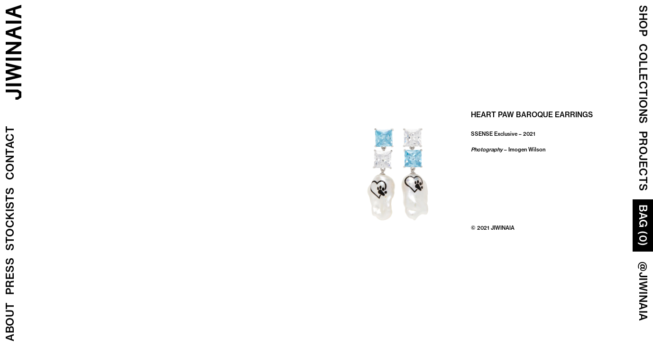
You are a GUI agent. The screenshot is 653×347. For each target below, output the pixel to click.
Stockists (10, 219)
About (10, 322)
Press (10, 276)
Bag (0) (643, 225)
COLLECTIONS (643, 84)
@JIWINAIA (643, 291)
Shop (643, 21)
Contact (10, 153)
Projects (643, 161)
